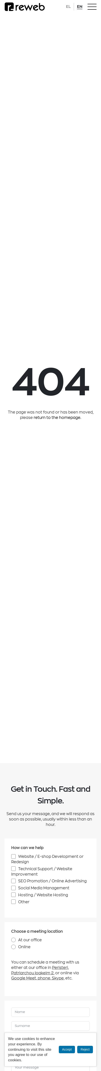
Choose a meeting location (37, 931)
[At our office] (13, 940)
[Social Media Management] (13, 888)
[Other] (13, 901)
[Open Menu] (92, 6)
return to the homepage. (57, 418)
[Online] (13, 947)
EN (79, 7)
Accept (67, 1049)
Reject (85, 1049)
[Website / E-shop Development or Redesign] (13, 856)
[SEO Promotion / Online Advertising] (13, 881)
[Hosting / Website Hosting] (13, 894)
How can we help (27, 848)
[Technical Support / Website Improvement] (13, 868)
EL (68, 7)
